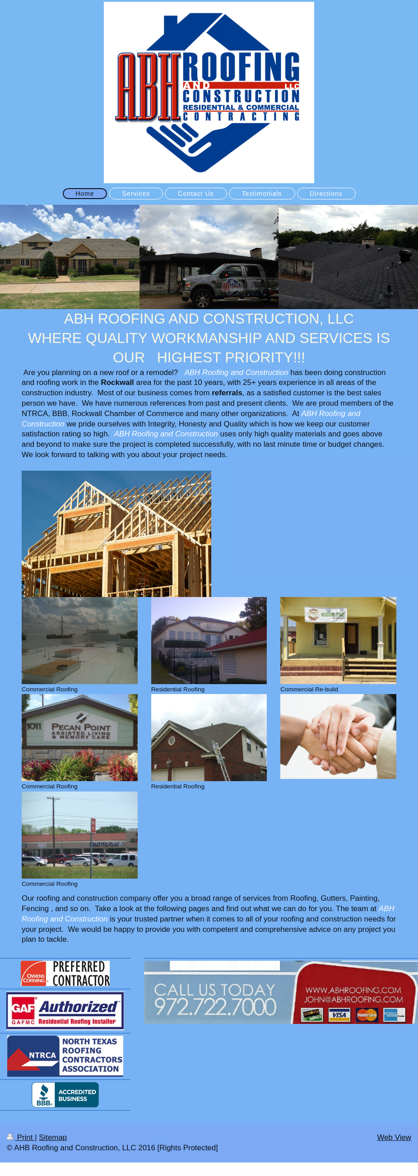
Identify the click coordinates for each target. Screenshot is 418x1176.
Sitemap (53, 1137)
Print (21, 1137)
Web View (394, 1137)
